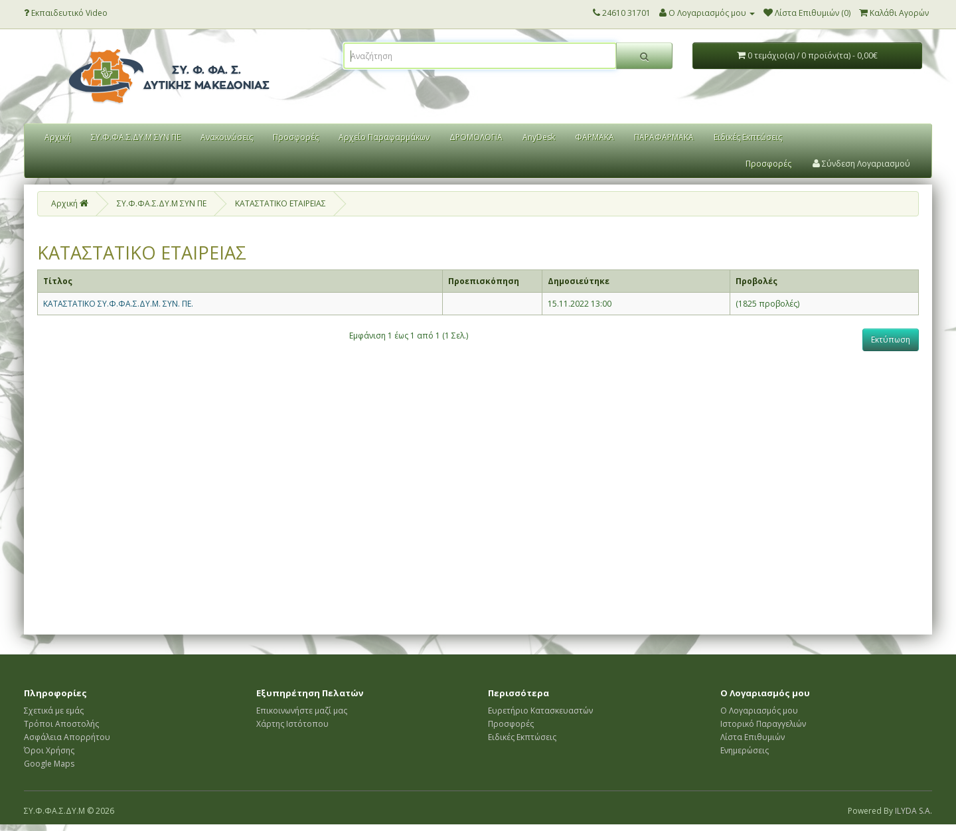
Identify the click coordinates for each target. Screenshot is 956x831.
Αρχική (57, 137)
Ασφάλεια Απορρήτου (67, 737)
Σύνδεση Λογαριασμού (861, 163)
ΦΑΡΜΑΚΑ (594, 137)
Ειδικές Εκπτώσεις (748, 137)
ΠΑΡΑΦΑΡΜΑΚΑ (664, 137)
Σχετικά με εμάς (54, 710)
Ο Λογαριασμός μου (759, 710)
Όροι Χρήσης (49, 750)
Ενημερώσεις (744, 750)
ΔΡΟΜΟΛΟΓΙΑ (476, 137)
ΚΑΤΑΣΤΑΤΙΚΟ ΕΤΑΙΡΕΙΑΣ (280, 203)
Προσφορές (296, 137)
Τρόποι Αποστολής (61, 723)
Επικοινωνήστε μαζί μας (301, 710)
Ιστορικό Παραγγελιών (763, 723)
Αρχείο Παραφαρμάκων (384, 137)
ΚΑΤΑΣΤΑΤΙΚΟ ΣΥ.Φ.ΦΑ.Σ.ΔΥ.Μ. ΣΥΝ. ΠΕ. (118, 303)
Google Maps (49, 763)
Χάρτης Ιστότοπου (292, 723)
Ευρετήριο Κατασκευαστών (540, 710)
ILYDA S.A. (913, 810)
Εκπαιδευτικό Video (66, 13)
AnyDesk (538, 137)
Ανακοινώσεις (226, 137)
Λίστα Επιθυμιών (752, 737)
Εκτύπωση (890, 339)
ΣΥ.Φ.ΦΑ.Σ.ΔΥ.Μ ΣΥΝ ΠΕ (136, 137)
